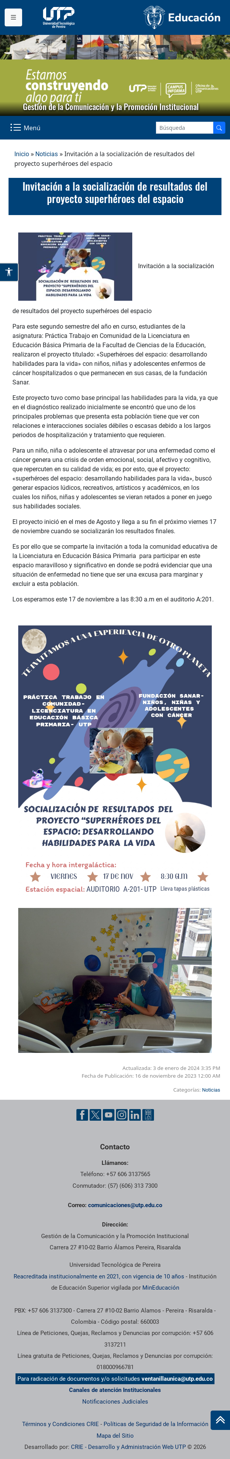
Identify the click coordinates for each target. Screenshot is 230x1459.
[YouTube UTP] (108, 1115)
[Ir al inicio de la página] (220, 1420)
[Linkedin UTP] (135, 1115)
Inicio (21, 154)
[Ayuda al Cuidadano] (148, 1115)
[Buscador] (219, 128)
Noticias (46, 154)
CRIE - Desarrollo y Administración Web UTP (128, 1446)
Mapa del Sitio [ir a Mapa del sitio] (115, 1435)
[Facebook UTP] (82, 1115)
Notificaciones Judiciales (115, 1401)
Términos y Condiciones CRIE (60, 1424)
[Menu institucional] (13, 17)
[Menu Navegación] (26, 127)
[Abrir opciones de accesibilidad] (9, 272)
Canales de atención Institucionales (115, 1390)
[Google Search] (184, 128)
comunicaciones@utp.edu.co (125, 1205)
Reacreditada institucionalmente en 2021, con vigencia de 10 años (99, 1276)
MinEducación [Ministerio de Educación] (160, 1287)
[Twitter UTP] (95, 1115)
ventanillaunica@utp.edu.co (177, 1378)
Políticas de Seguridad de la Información (156, 1424)
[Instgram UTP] (122, 1115)
